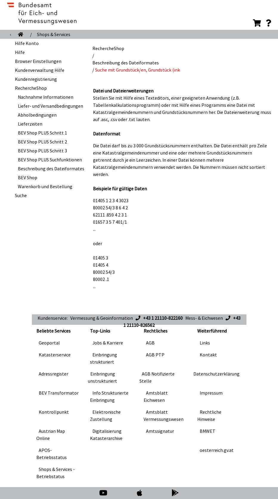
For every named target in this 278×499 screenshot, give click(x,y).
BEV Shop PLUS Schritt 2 (42, 142)
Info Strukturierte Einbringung (109, 396)
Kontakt (208, 355)
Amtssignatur (160, 431)
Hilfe (20, 52)
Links (205, 343)
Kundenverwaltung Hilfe (39, 70)
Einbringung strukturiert (103, 358)
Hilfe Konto (27, 43)
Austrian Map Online (50, 434)
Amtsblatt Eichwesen (156, 396)
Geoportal (49, 343)
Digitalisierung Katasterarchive (106, 434)
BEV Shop (27, 177)
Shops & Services (53, 34)
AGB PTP (155, 355)
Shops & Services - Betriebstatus (55, 472)
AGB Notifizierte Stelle (157, 377)
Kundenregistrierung (36, 79)
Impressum (211, 393)
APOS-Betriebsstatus (51, 453)
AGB (150, 343)
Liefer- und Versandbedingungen (50, 106)
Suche (21, 195)
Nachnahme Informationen (45, 97)
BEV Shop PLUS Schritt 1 (42, 133)
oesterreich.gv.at (217, 450)
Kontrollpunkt (54, 412)
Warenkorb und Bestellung (45, 186)
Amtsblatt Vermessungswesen (164, 415)
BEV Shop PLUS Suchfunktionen (50, 160)
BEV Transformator (59, 393)
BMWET (207, 431)
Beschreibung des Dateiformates (51, 169)
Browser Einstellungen (38, 61)
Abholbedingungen (37, 115)
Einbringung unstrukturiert (102, 377)
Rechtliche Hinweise (209, 415)
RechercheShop (31, 88)
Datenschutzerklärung (216, 374)
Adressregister (53, 374)
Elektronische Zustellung (105, 415)
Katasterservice (55, 355)
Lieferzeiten (30, 124)
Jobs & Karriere (107, 343)
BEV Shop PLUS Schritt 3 (42, 151)
